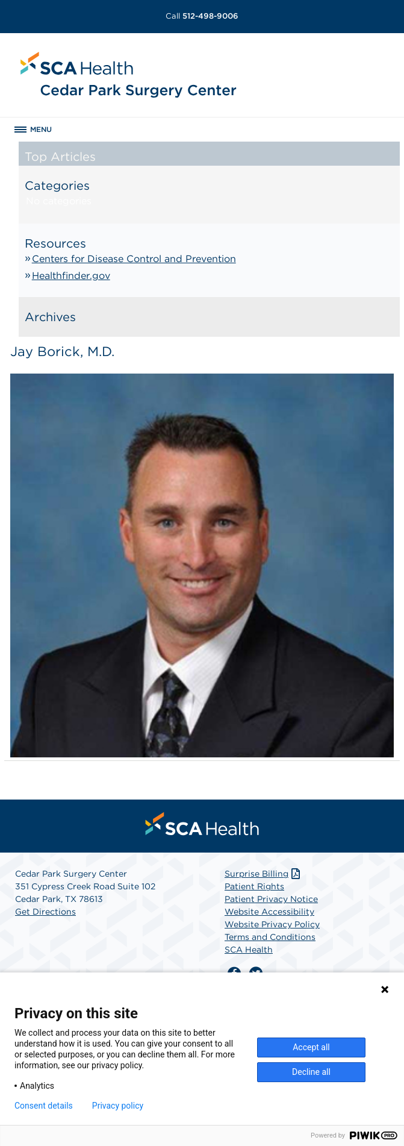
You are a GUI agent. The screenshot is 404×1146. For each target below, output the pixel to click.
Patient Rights (254, 886)
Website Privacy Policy (272, 924)
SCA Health (249, 949)
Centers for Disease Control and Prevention (134, 259)
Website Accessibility (269, 911)
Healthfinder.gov (71, 275)
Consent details (43, 1105)
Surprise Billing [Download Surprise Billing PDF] (263, 873)
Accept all (311, 1047)
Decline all (311, 1072)
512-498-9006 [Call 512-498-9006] (202, 15)
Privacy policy (117, 1105)
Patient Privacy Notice (271, 899)
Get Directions (45, 911)
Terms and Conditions (270, 937)
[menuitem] (202, 824)
